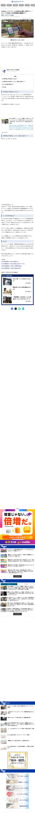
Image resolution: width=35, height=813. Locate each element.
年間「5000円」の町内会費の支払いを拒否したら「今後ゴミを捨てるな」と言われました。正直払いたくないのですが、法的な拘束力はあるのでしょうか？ (20, 604)
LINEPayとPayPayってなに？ (9, 79)
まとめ (4, 87)
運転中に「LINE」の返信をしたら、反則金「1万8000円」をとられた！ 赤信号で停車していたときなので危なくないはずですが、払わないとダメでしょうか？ (20, 593)
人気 (3, 5)
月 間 (26, 584)
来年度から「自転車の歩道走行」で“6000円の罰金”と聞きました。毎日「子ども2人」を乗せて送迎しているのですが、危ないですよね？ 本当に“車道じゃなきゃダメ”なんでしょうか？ (20, 610)
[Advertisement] (17, 58)
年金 (27, 5)
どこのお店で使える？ (8, 84)
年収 (9, 5)
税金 (21, 5)
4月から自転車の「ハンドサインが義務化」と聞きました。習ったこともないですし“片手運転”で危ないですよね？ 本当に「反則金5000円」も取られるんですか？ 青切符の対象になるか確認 (20, 587)
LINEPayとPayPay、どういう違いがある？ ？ (13, 82)
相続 (15, 5)
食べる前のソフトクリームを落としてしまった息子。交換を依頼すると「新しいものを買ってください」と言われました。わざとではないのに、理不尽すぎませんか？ (20, 599)
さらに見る (17, 576)
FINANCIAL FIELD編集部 (9, 15)
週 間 (9, 584)
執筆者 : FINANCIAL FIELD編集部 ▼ (13, 69)
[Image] (17, 2)
